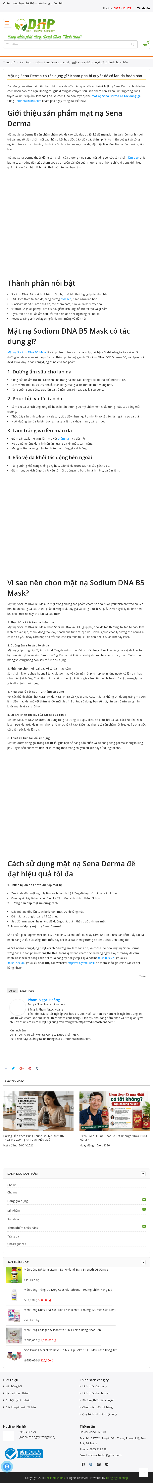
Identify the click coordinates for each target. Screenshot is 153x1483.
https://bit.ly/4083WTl (81, 963)
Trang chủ (9, 62)
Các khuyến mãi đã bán (21, 1407)
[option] (38, 1119)
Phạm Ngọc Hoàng (44, 999)
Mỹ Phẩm (13, 1210)
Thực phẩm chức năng (22, 1228)
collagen (66, 299)
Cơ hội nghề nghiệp (18, 1400)
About (12, 990)
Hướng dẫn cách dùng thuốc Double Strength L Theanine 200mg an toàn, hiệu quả (34, 1137)
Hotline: (117, 8)
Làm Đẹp (25, 62)
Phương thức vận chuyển (98, 1400)
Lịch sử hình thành (17, 1393)
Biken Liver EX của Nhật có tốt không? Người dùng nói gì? (113, 1137)
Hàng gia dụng (17, 1201)
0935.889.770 (106, 958)
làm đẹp (133, 157)
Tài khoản (143, 8)
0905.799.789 (16, 963)
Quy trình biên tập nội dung (99, 1414)
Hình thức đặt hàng (94, 1386)
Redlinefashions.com (28, 101)
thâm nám (64, 438)
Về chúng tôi (14, 1386)
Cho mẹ (12, 1192)
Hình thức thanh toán (96, 1393)
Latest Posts (27, 990)
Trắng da (13, 1236)
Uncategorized (16, 1244)
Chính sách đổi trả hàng (97, 1407)
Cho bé (12, 1185)
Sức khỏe (13, 1219)
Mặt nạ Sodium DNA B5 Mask (26, 352)
